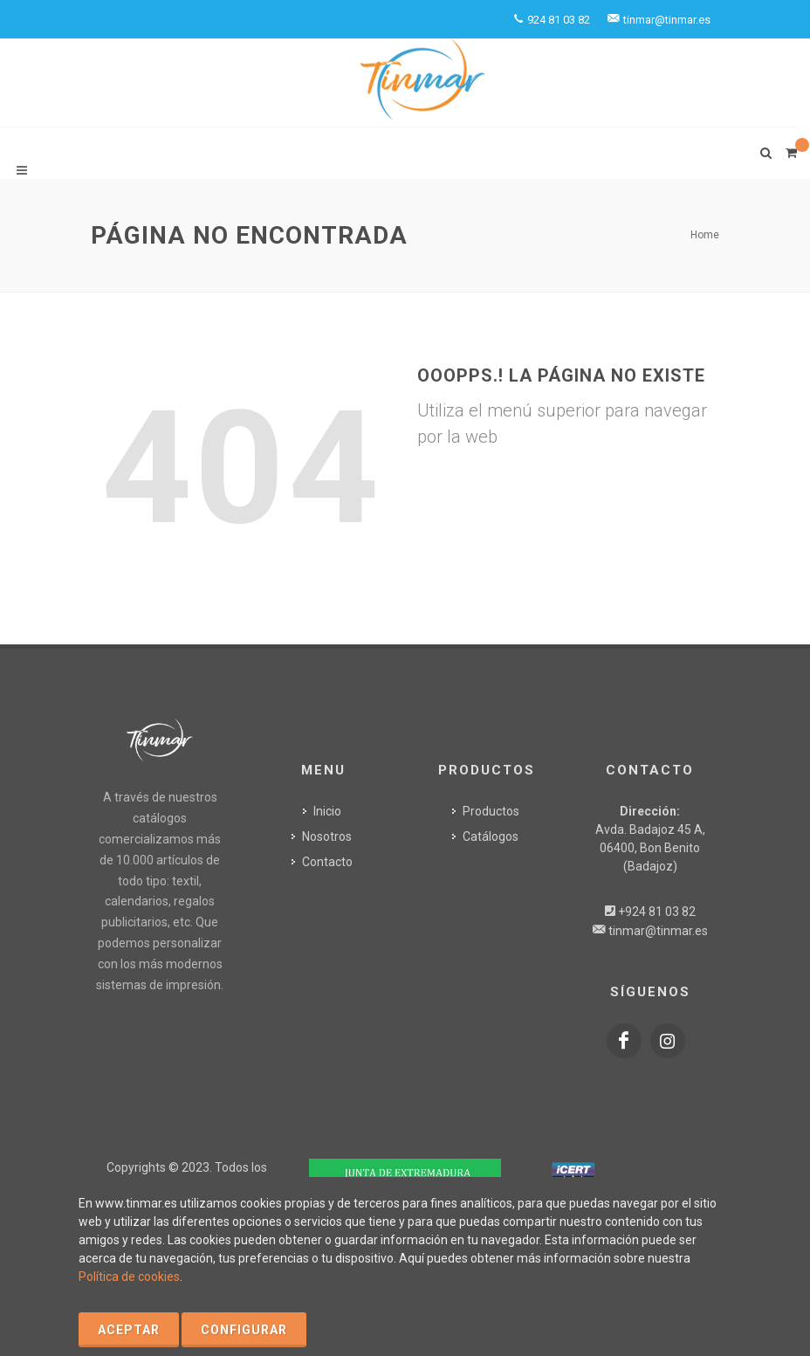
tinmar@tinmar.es (658, 931)
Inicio (327, 811)
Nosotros (327, 836)
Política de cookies (129, 1277)
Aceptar (129, 1330)
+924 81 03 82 (657, 912)
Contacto (327, 862)
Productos (491, 811)
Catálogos (490, 836)
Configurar (244, 1330)
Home (704, 235)
